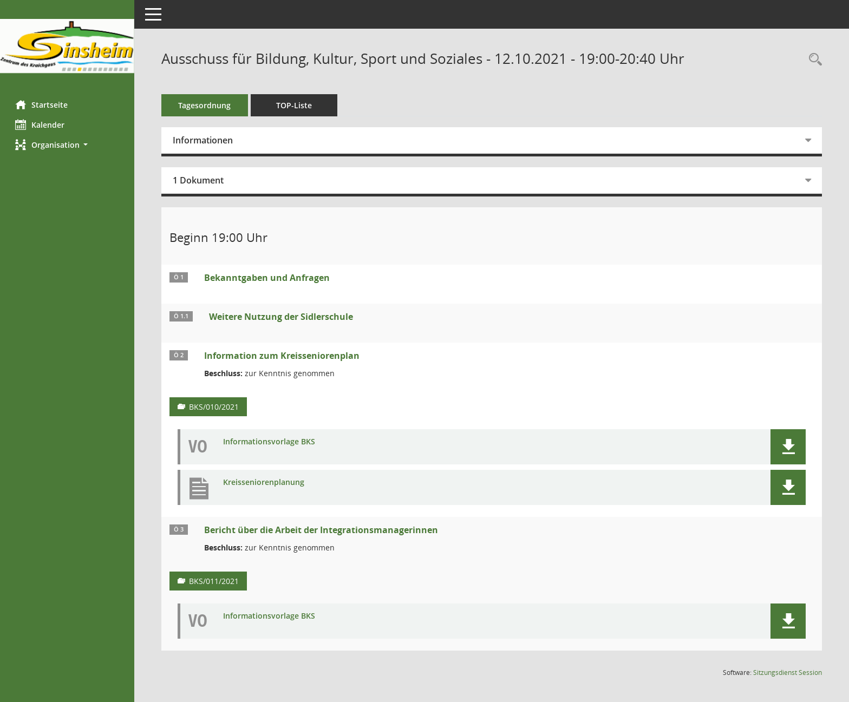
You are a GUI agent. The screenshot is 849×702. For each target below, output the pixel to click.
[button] (67, 145)
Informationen (204, 140)
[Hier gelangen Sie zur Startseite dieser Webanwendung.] (67, 46)
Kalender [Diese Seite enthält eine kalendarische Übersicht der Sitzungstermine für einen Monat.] (41, 124)
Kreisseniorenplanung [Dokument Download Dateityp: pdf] (264, 482)
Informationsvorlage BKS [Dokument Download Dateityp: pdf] (270, 442)
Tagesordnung (206, 105)
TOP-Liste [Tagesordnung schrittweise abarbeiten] (295, 105)
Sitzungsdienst (787, 672)
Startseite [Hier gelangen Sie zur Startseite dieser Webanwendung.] (42, 104)
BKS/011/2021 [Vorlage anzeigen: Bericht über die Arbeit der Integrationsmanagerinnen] (215, 581)
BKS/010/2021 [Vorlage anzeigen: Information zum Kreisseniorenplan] (215, 407)
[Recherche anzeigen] (813, 60)
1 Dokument (199, 180)
